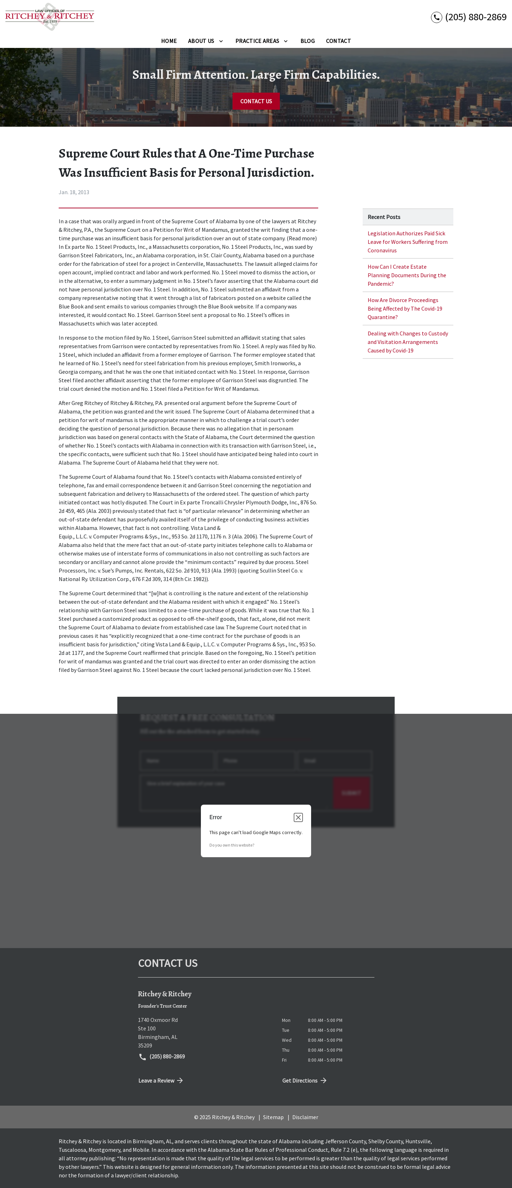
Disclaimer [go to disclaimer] (305, 1117)
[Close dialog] (298, 817)
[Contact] (338, 41)
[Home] (169, 41)
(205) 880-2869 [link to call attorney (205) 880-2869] (161, 1057)
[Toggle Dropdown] (221, 40)
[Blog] (308, 41)
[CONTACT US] (256, 101)
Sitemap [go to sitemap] (273, 1117)
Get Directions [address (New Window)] (305, 1080)
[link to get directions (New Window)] (204, 1032)
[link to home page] (49, 17)
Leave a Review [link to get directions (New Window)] (161, 1080)
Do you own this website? (231, 845)
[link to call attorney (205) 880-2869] (469, 17)
